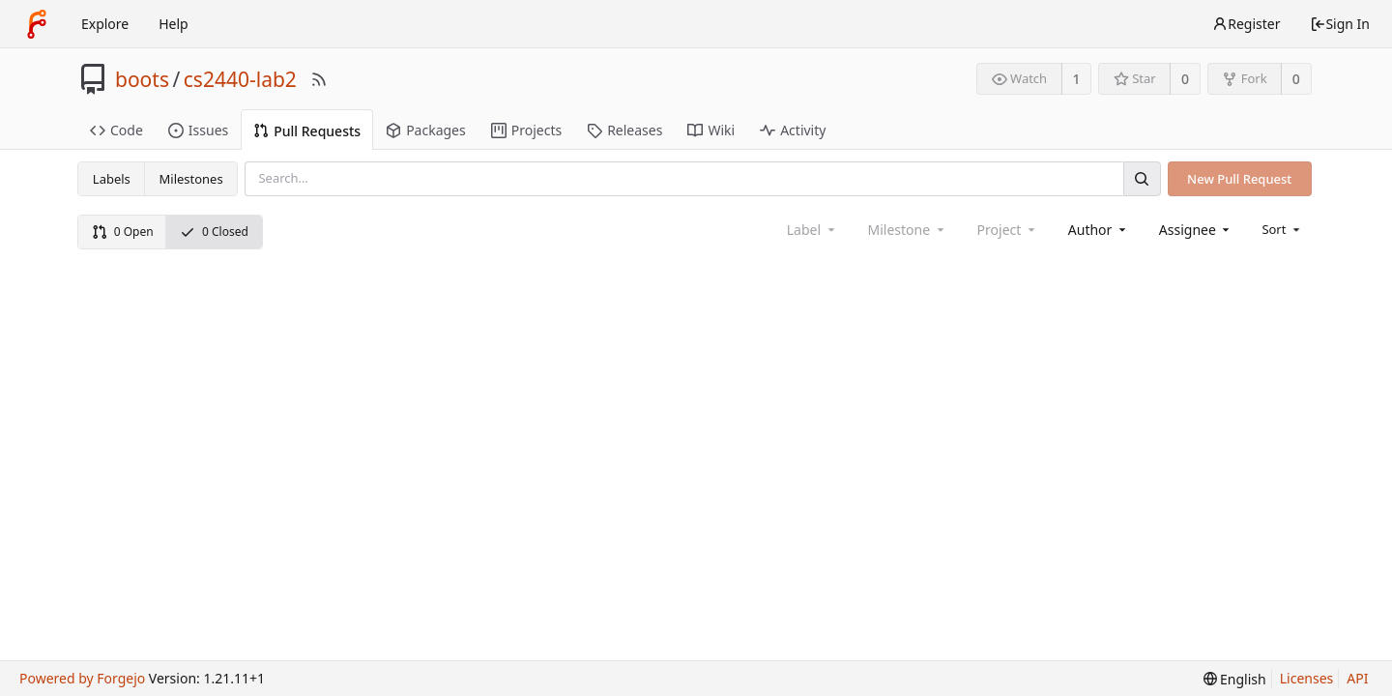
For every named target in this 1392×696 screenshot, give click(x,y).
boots (142, 79)
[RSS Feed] (319, 79)
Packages (426, 130)
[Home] (37, 24)
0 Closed (214, 231)
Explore (105, 23)
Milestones (191, 179)
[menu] (1282, 229)
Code (116, 130)
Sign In (1340, 23)
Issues (198, 130)
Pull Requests (307, 131)
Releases (624, 130)
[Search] (1141, 178)
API (1357, 678)
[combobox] (1099, 229)
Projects (526, 130)
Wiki (711, 130)
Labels (111, 179)
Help (173, 23)
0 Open (123, 231)
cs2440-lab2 (240, 79)
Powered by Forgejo (82, 678)
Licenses (1307, 678)
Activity (793, 130)
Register (1246, 23)
